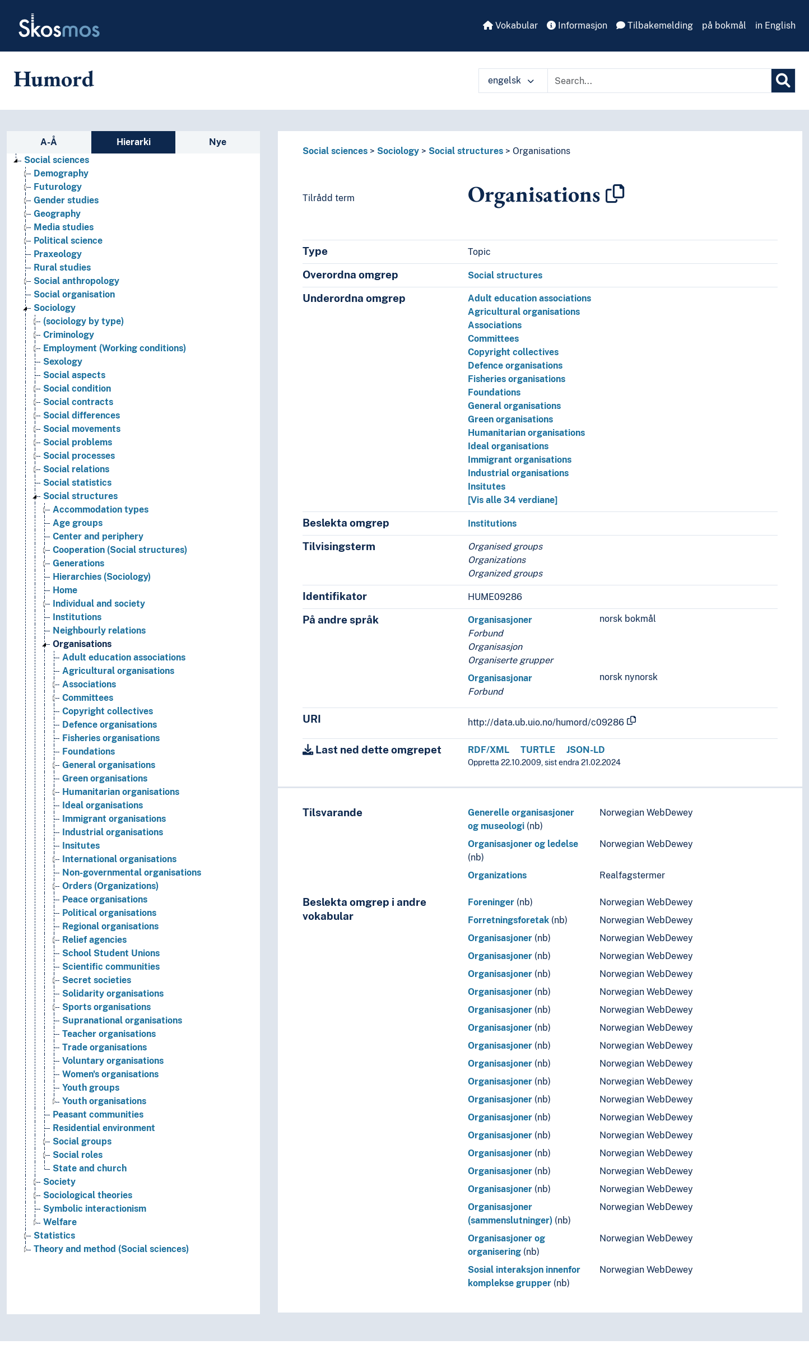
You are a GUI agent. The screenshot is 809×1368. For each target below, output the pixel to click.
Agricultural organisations (524, 311)
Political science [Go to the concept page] (68, 240)
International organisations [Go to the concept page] (119, 859)
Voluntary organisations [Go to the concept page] (113, 1060)
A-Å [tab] (48, 142)
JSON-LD (585, 750)
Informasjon (577, 25)
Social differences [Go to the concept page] (81, 415)
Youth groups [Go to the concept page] (90, 1087)
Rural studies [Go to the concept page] (62, 267)
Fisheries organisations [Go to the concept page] (111, 738)
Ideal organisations (508, 446)
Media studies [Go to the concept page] (64, 227)
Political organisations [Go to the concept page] (109, 913)
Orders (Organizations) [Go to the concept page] (110, 886)
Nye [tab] (217, 142)
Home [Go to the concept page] (65, 590)
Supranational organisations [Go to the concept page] (122, 1020)
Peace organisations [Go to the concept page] (104, 899)
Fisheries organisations (516, 379)
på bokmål (724, 25)
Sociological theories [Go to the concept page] (87, 1195)
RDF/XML (488, 750)
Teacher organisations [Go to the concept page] (109, 1034)
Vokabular (510, 25)
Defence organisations (515, 365)
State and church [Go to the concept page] (90, 1168)
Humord (53, 78)
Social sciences (335, 151)
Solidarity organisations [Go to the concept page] (113, 993)
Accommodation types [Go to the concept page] (100, 509)
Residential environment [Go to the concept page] (104, 1128)
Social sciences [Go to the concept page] (56, 160)
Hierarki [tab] (134, 142)
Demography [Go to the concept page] (61, 173)
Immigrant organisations (519, 459)
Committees (493, 338)
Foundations (494, 392)
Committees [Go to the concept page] (87, 697)
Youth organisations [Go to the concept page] (104, 1101)
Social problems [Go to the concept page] (77, 442)
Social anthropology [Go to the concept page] (76, 281)
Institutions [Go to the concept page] (77, 617)
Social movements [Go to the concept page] (81, 429)
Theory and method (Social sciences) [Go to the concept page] (111, 1249)
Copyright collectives (513, 352)
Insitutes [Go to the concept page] (81, 845)
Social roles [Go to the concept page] (78, 1155)
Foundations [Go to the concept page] (88, 751)
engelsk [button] (511, 80)
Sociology (398, 151)
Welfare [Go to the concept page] (60, 1222)
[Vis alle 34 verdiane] (512, 500)
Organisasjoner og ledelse (523, 844)
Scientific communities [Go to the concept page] (111, 966)
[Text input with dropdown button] (659, 80)
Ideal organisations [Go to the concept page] (102, 805)
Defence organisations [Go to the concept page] (109, 724)
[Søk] (783, 80)
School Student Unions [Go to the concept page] (111, 953)
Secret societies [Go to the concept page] (96, 980)
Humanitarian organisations (526, 432)
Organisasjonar (500, 678)
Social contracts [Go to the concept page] (78, 402)
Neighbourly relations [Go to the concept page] (99, 630)
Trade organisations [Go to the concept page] (104, 1047)
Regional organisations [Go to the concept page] (110, 926)
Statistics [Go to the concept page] (54, 1235)
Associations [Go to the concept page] (89, 684)
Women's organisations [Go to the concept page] (110, 1074)
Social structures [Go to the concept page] (80, 496)
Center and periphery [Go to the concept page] (98, 536)
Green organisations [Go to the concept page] (104, 778)
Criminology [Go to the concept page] (68, 334)
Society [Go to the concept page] (59, 1181)
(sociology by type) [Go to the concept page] (83, 321)
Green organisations (510, 419)
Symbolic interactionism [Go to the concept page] (94, 1208)
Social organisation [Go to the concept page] (74, 294)
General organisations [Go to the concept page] (108, 765)
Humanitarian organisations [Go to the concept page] (120, 792)
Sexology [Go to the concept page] (62, 361)
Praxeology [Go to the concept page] (58, 254)
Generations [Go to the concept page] (78, 563)
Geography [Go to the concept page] (57, 213)
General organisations (514, 406)
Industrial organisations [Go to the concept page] (112, 832)
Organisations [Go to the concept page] (82, 644)
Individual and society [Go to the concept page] (99, 603)
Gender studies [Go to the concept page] (66, 200)
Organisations (541, 151)
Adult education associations (529, 298)
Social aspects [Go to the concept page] (74, 375)
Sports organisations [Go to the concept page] (106, 1007)
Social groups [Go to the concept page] (82, 1141)
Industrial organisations (518, 473)
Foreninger (491, 902)
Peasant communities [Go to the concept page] (98, 1114)
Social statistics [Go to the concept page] (77, 482)
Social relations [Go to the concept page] (76, 469)
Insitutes (486, 486)
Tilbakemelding (654, 25)
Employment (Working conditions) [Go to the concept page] (114, 348)
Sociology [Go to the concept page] (55, 308)
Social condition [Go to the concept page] (77, 388)
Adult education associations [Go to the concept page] (123, 657)
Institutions (492, 523)
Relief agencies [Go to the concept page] (94, 939)
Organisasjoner (500, 620)
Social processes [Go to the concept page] (79, 455)
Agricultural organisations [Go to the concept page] (118, 671)
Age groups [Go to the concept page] (78, 523)
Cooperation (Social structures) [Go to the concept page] (120, 550)
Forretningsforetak (508, 920)
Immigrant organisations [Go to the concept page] (114, 818)
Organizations (497, 875)
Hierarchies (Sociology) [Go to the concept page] (102, 576)
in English (775, 25)
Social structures (466, 151)
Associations (495, 325)
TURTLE (537, 750)
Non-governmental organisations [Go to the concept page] (131, 872)
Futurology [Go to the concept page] (58, 187)
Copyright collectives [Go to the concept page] (107, 711)
